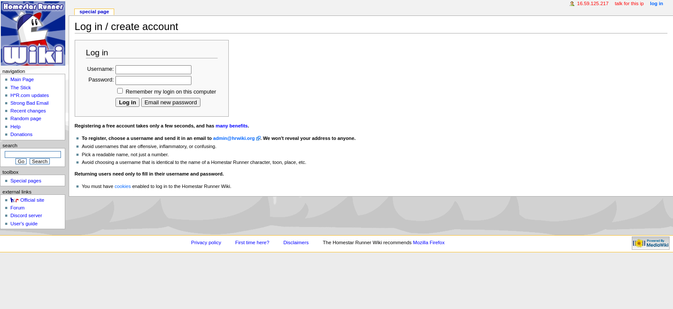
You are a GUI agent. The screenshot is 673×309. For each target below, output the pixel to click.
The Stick (20, 87)
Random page (25, 118)
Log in (657, 3)
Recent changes (28, 110)
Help (15, 126)
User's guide (23, 223)
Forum (17, 207)
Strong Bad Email (29, 103)
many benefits (231, 125)
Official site (32, 200)
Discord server (26, 215)
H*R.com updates (29, 95)
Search (10, 145)
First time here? (252, 242)
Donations (21, 134)
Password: (101, 80)
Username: (100, 69)
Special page (94, 11)
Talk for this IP (629, 3)
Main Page (22, 79)
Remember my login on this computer (171, 92)
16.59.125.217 (593, 3)
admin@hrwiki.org (234, 138)
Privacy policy (206, 242)
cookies (123, 186)
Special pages (25, 180)
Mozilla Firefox (429, 242)
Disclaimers (296, 242)
